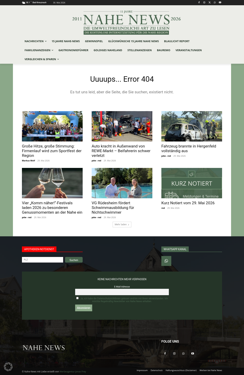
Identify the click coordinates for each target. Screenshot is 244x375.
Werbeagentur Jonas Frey (73, 371)
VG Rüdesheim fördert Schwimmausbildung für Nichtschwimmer (113, 208)
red (163, 208)
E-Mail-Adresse (122, 286)
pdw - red (96, 160)
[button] (8, 367)
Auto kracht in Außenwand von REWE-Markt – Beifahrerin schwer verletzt (121, 151)
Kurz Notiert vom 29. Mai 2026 (188, 203)
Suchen (74, 260)
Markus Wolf (28, 160)
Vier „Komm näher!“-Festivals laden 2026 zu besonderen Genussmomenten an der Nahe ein (52, 208)
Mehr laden (122, 224)
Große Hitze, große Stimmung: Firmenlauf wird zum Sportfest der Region (52, 151)
